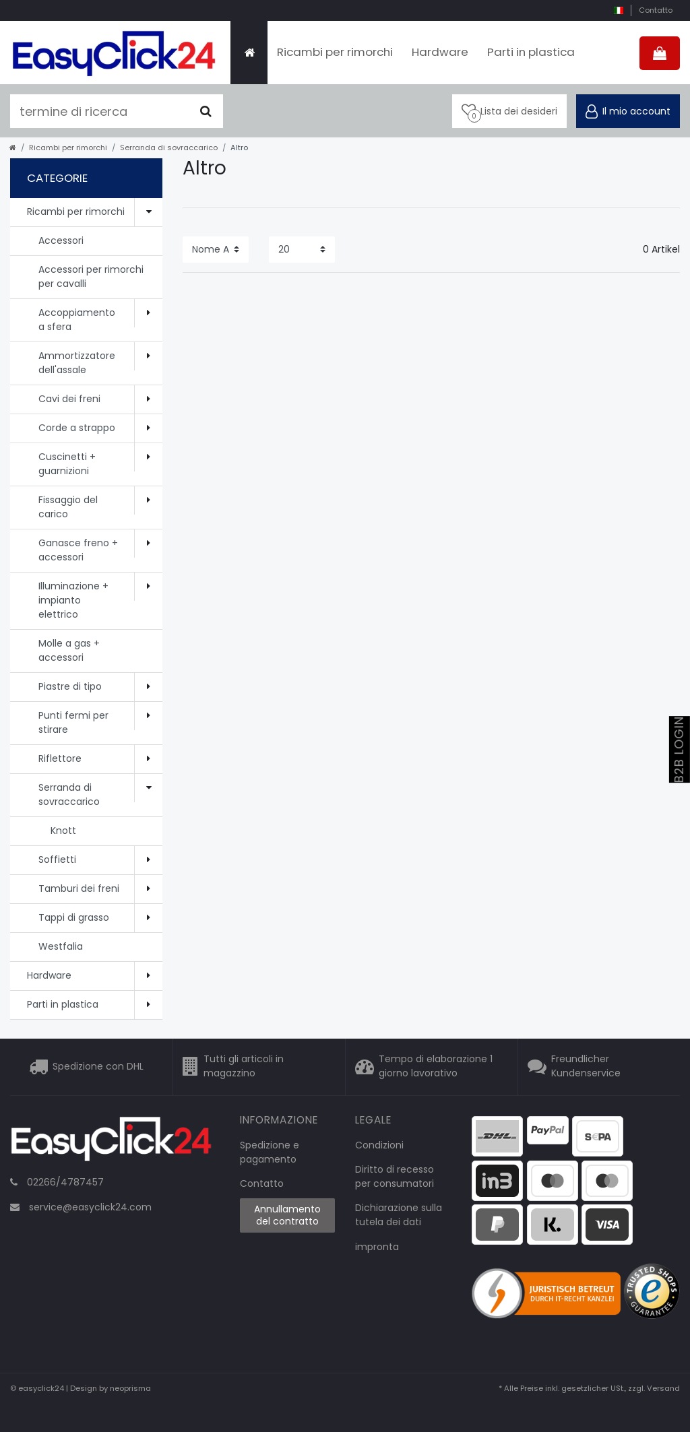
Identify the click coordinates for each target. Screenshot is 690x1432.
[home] (12, 147)
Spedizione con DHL (98, 1066)
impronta (377, 1247)
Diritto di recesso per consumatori (394, 1176)
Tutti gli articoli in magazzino (243, 1066)
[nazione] (618, 10)
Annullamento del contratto (287, 1215)
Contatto (655, 10)
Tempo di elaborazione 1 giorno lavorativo (436, 1066)
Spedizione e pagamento (269, 1152)
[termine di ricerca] (99, 111)
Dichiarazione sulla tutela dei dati (398, 1215)
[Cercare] (206, 111)
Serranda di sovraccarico (169, 147)
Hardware (440, 52)
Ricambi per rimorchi (335, 52)
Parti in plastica (531, 52)
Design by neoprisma (110, 1388)
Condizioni (379, 1145)
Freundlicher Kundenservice (586, 1066)
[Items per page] (302, 249)
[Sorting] (216, 249)
